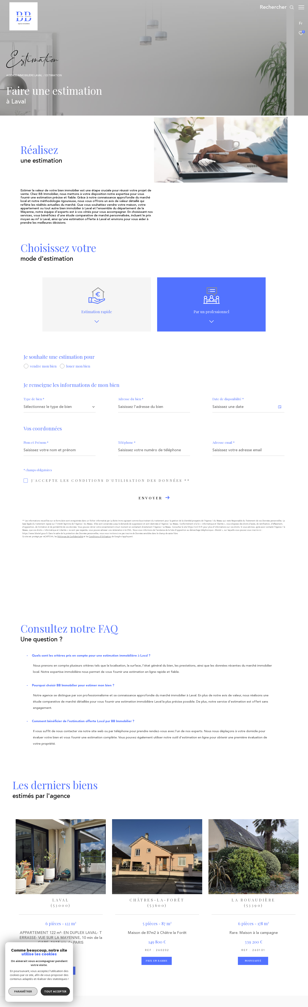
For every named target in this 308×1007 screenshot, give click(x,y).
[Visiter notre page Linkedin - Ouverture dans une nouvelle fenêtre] (134, 965)
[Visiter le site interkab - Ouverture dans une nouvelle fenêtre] (182, 962)
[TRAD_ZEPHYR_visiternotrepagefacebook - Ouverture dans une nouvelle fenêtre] (100, 965)
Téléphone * (126, 442)
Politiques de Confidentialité (70, 536)
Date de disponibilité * (228, 399)
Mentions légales (159, 997)
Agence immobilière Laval (24, 75)
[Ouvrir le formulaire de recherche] (275, 7)
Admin (176, 997)
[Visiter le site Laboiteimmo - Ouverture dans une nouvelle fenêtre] (255, 999)
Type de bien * (34, 399)
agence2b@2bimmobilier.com (56, 971)
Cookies (115, 1000)
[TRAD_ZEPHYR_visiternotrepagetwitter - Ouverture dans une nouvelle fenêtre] (111, 965)
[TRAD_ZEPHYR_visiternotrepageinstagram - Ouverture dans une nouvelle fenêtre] (123, 965)
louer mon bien (78, 366)
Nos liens (188, 997)
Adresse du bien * (130, 399)
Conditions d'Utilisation (100, 536)
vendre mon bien (43, 366)
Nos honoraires (119, 997)
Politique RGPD (206, 997)
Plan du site (139, 997)
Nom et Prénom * (36, 442)
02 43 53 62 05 (46, 965)
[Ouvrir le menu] (301, 7)
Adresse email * (223, 442)
